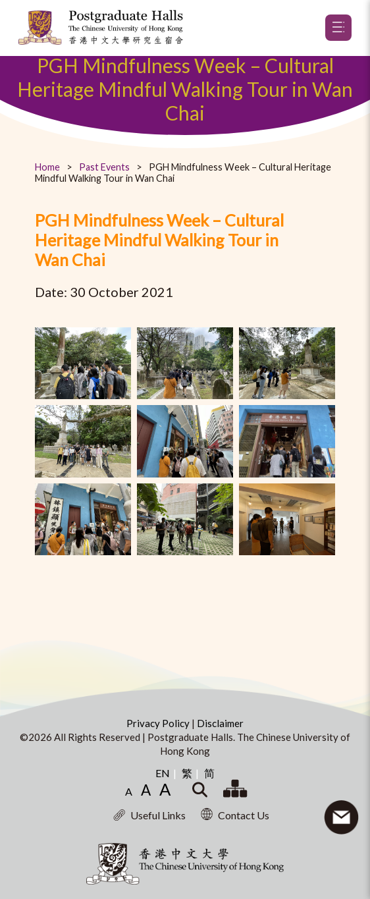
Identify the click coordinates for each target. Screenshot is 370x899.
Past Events (104, 167)
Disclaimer (220, 723)
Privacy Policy (159, 723)
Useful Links (149, 815)
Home (47, 167)
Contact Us (235, 815)
